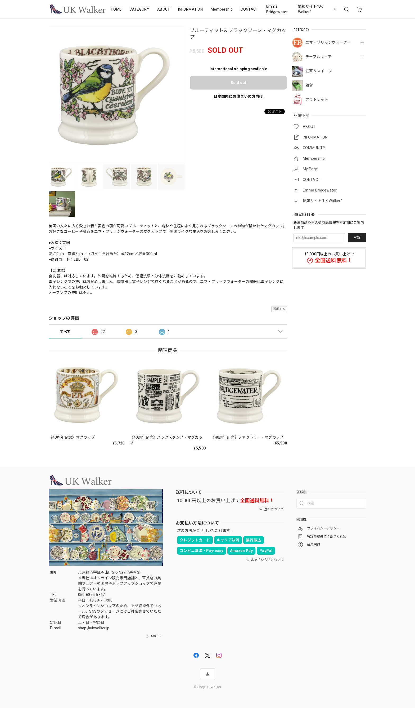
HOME (116, 9)
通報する (279, 309)
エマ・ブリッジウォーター (328, 42)
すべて (65, 331)
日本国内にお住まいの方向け (238, 96)
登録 (357, 237)
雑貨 (309, 85)
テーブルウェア (318, 57)
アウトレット (316, 99)
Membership (222, 9)
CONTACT (249, 9)
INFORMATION (190, 9)
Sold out (238, 82)
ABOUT (163, 9)
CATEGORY (139, 9)
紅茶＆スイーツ (318, 71)
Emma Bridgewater (277, 9)
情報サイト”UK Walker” (310, 9)
